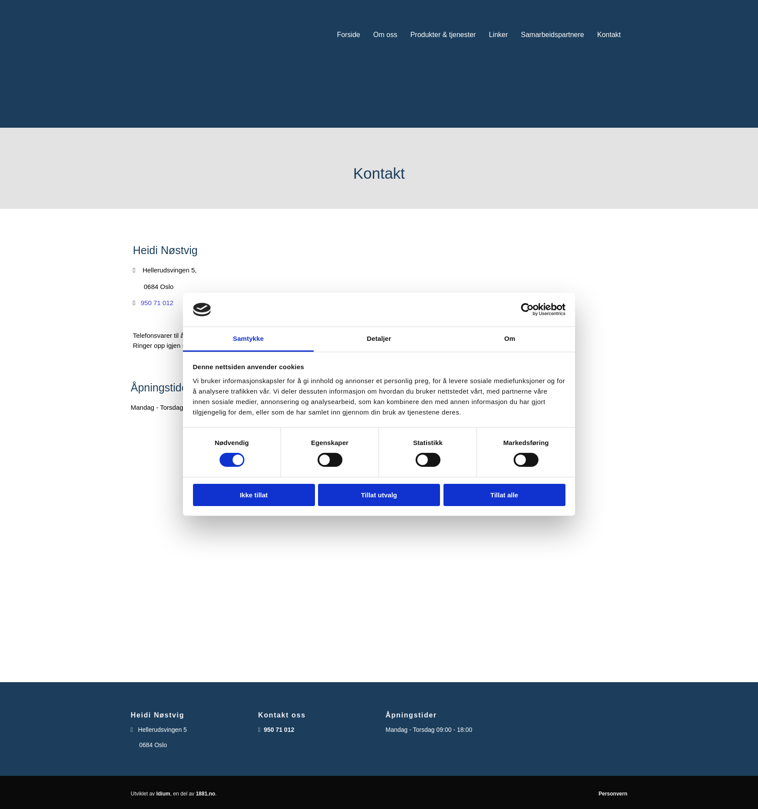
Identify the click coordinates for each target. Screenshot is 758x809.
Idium (163, 794)
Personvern (613, 794)
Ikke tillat (253, 495)
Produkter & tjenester (443, 34)
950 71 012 (157, 302)
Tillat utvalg (379, 495)
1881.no (205, 794)
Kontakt (609, 34)
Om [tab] (509, 338)
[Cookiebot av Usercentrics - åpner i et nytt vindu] (527, 309)
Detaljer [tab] (379, 338)
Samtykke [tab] (248, 338)
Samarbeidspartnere (552, 34)
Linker (498, 34)
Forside (348, 34)
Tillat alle (504, 495)
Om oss (385, 34)
